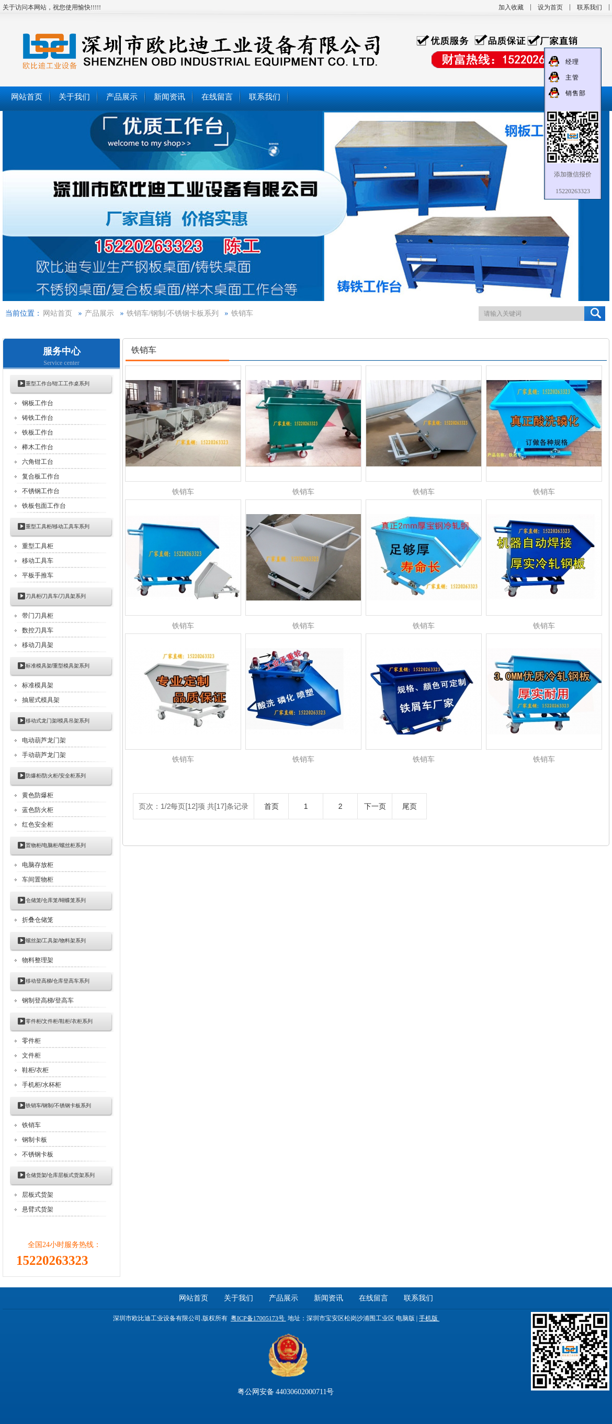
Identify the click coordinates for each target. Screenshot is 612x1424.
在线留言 (373, 1298)
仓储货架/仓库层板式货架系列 (60, 1175)
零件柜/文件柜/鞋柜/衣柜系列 (59, 1021)
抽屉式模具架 (41, 700)
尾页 (409, 806)
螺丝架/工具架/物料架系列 (56, 940)
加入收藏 (511, 7)
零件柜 (31, 1040)
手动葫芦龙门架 (44, 755)
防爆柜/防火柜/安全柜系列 (56, 775)
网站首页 (57, 313)
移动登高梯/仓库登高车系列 (58, 981)
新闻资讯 (328, 1298)
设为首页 (550, 7)
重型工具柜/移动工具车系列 (58, 526)
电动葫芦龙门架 (44, 740)
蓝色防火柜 (37, 810)
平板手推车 (37, 575)
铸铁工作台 (37, 417)
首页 (271, 806)
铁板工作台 (37, 432)
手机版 (428, 1318)
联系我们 (589, 7)
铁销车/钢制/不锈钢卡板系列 (173, 313)
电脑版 (405, 1318)
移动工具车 (37, 560)
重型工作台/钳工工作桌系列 (58, 383)
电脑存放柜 (37, 865)
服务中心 (62, 351)
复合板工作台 (41, 476)
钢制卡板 (34, 1139)
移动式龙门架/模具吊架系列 (58, 721)
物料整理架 (37, 960)
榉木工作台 (37, 447)
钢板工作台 (37, 403)
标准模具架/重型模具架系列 (58, 666)
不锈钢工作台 (41, 491)
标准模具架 (37, 685)
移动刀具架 (37, 645)
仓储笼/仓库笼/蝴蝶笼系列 (56, 900)
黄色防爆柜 (37, 795)
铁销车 (242, 313)
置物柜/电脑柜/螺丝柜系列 (56, 845)
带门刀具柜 (37, 615)
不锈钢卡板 (37, 1154)
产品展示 (99, 313)
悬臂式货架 (37, 1209)
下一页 (375, 806)
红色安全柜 (37, 824)
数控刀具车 (37, 630)
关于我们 (238, 1298)
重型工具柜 (37, 546)
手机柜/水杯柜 (41, 1084)
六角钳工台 (37, 461)
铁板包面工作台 (44, 505)
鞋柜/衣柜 (35, 1070)
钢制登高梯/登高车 (48, 1000)
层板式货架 (37, 1194)
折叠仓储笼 (37, 920)
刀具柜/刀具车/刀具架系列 (56, 596)
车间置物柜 (37, 879)
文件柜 (31, 1055)
